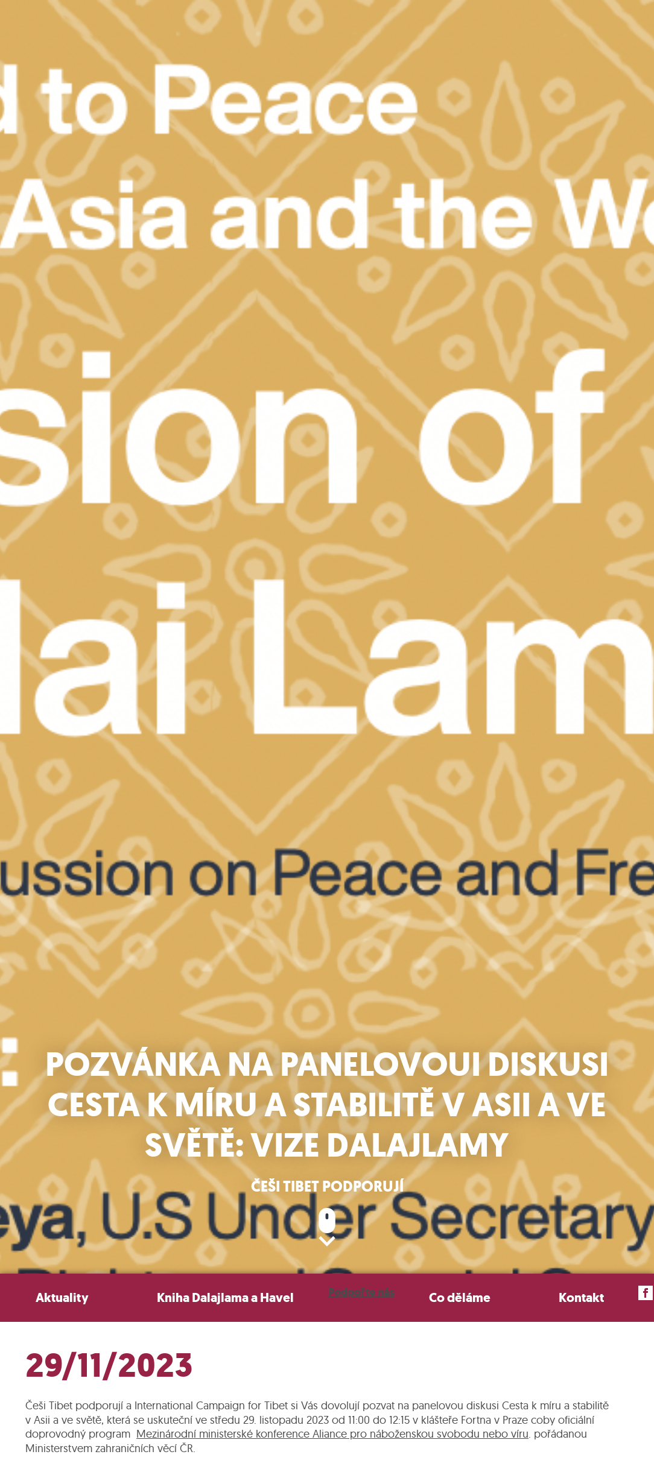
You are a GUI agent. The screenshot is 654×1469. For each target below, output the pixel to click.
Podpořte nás (361, 1292)
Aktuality (62, 1297)
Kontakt (581, 1297)
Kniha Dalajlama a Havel (225, 1297)
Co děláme (460, 1297)
